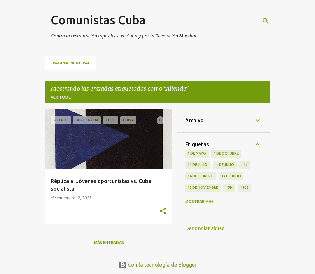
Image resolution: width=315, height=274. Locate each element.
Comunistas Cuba (98, 20)
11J (244, 165)
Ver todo (61, 97)
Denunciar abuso (205, 228)
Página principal (71, 63)
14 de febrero (201, 176)
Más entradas (109, 242)
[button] (163, 211)
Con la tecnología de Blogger (158, 265)
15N (229, 187)
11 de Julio (197, 165)
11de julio (224, 165)
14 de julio (231, 176)
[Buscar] (266, 21)
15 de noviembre (203, 187)
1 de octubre (226, 153)
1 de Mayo (197, 153)
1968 (244, 187)
